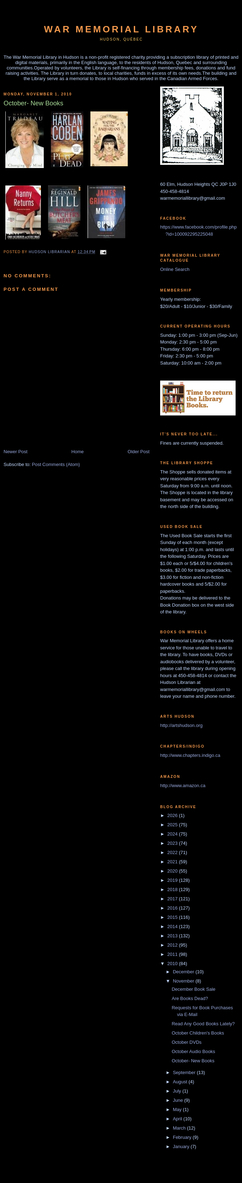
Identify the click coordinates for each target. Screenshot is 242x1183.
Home (78, 451)
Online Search (174, 269)
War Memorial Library (121, 29)
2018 (173, 889)
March (180, 1128)
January (182, 1146)
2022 (173, 852)
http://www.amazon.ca (182, 785)
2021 (173, 861)
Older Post (138, 451)
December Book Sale (193, 989)
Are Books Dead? (190, 998)
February (183, 1137)
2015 (173, 917)
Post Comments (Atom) (56, 464)
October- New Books (193, 1060)
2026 (173, 815)
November (184, 981)
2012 (173, 945)
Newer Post (15, 451)
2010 (173, 963)
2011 (173, 954)
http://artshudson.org (181, 725)
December (184, 971)
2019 (173, 880)
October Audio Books (193, 1051)
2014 (173, 926)
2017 (173, 898)
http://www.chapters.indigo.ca (190, 755)
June (178, 1100)
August (181, 1081)
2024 (173, 834)
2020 (173, 871)
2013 (173, 935)
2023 (173, 843)
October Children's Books (198, 1033)
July (178, 1091)
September (185, 1072)
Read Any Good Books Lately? (203, 1023)
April (178, 1118)
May (178, 1109)
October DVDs (186, 1042)
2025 (173, 824)
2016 (173, 908)
